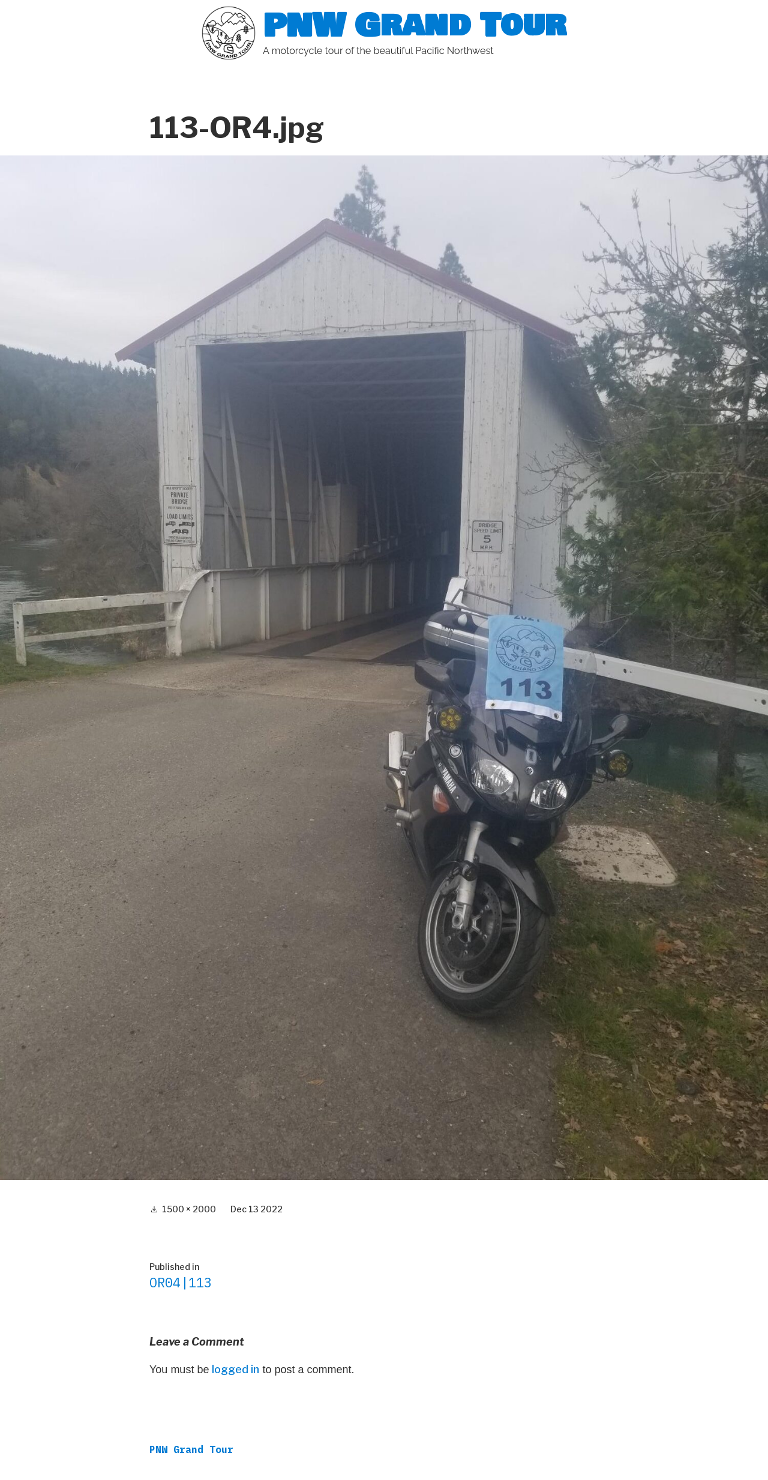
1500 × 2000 (189, 1209)
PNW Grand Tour (414, 25)
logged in (235, 1369)
